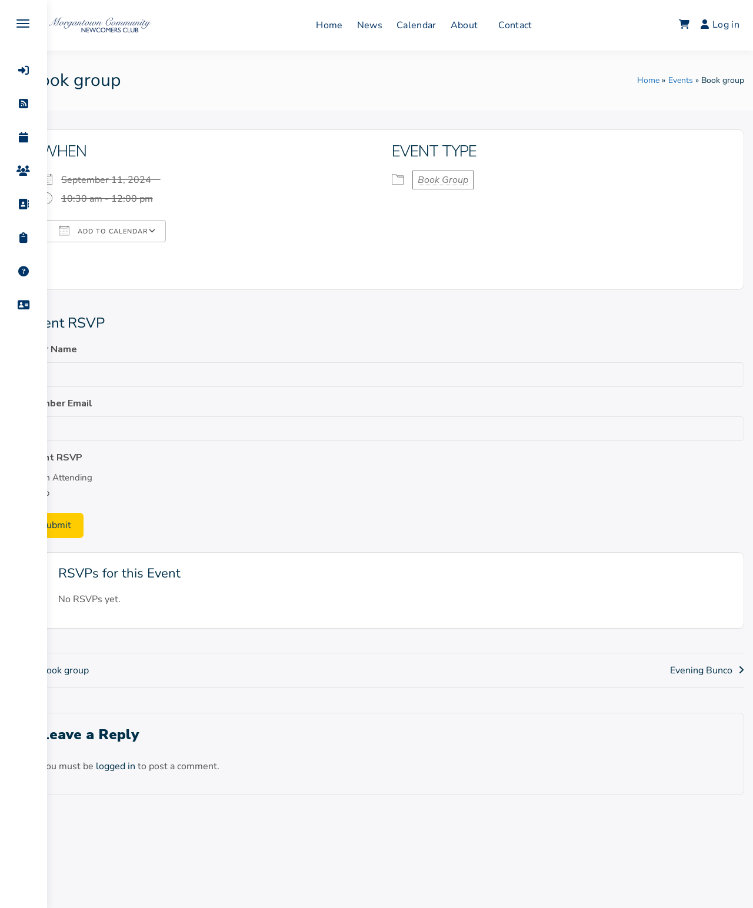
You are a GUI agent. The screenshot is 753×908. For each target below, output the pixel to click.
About (478, 25)
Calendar (431, 25)
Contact (529, 25)
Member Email (88, 403)
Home (343, 25)
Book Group (457, 179)
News (383, 25)
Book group (92, 670)
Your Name (80, 349)
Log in (720, 24)
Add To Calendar (130, 230)
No (71, 493)
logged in (143, 766)
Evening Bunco (701, 670)
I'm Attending (93, 477)
